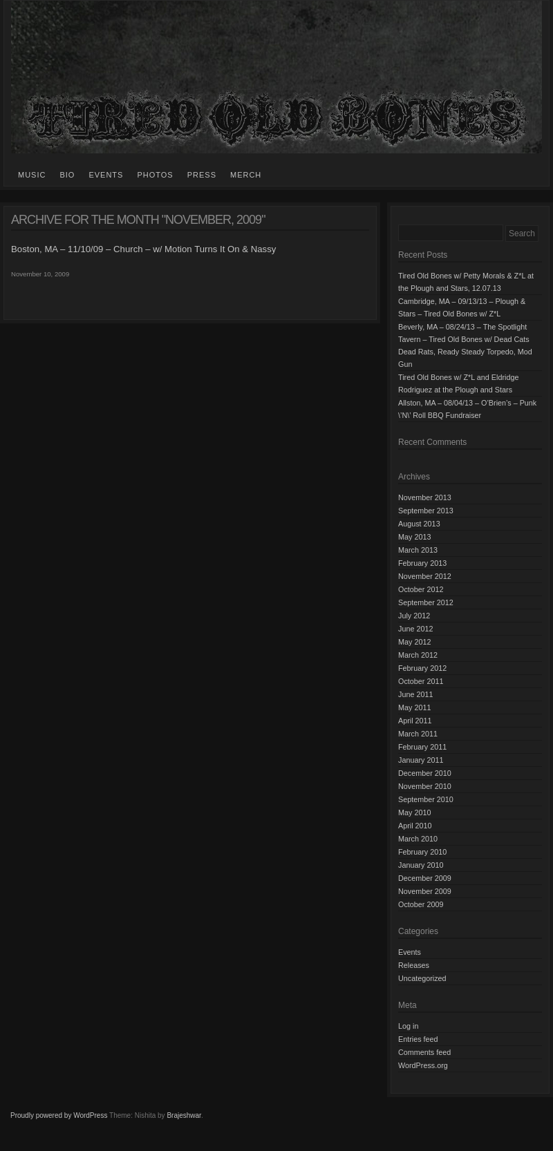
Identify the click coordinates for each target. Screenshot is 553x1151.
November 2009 (424, 891)
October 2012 (420, 589)
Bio (67, 175)
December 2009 (424, 878)
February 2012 (422, 668)
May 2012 (414, 642)
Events (105, 175)
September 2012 (425, 602)
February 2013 (422, 563)
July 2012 (414, 615)
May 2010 (414, 812)
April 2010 (415, 825)
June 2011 (415, 694)
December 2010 (424, 773)
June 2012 (415, 629)
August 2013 (419, 524)
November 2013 (424, 497)
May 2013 (414, 537)
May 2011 (414, 707)
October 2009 (420, 904)
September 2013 (425, 510)
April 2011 (415, 720)
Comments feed (424, 1052)
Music (32, 175)
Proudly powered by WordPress (58, 1115)
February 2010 (422, 852)
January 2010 (420, 865)
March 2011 (418, 734)
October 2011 (420, 681)
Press (201, 175)
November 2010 (424, 786)
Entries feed (418, 1039)
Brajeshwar (183, 1115)
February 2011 (422, 747)
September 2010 (425, 799)
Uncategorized (422, 978)
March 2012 (418, 655)
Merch (245, 175)
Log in (408, 1026)
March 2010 (418, 839)
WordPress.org (423, 1065)
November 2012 (424, 576)
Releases (413, 965)
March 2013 (418, 550)
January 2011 (420, 760)
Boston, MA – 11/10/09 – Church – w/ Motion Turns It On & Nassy (143, 249)
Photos (155, 175)
